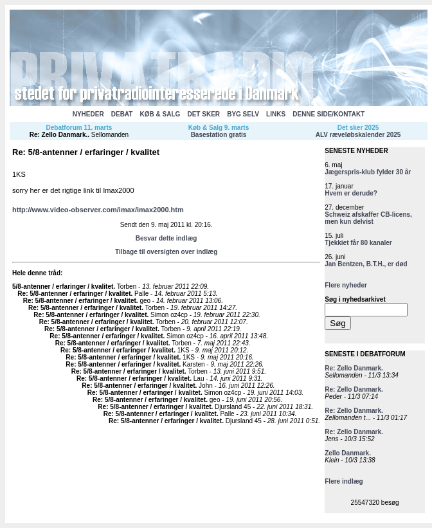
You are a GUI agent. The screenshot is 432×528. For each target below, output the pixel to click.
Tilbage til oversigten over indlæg (166, 251)
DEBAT (122, 114)
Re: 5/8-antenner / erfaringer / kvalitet (73, 293)
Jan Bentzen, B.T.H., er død (366, 264)
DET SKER (203, 114)
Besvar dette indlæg (166, 238)
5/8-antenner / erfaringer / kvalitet (62, 286)
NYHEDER (88, 114)
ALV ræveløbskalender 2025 (358, 134)
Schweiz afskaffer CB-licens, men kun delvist (368, 218)
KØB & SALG (160, 114)
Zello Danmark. (348, 453)
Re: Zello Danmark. (59, 134)
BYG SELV (243, 114)
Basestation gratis (219, 134)
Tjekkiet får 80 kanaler (358, 242)
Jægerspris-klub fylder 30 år (368, 172)
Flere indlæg (344, 481)
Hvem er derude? (351, 193)
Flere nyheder (346, 285)
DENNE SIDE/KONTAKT (328, 114)
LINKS (275, 114)
